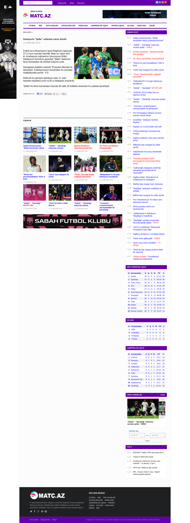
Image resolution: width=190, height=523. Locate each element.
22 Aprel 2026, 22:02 (107, 151)
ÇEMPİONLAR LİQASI (99, 26)
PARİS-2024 (83, 26)
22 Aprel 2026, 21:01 (31, 182)
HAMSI (162, 395)
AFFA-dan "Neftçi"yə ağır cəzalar (145, 468)
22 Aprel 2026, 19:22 (107, 180)
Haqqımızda (62, 3)
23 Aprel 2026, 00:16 (31, 151)
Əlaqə (72, 3)
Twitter (157, 2)
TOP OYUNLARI (52, 26)
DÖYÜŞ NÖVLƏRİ (68, 26)
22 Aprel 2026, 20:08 (82, 180)
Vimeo (42, 511)
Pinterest (165, 2)
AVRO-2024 (141, 26)
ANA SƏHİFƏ (27, 32)
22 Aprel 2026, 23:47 (56, 151)
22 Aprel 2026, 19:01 (56, 208)
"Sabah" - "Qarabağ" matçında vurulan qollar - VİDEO (140, 423)
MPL (40, 26)
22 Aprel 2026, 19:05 (31, 208)
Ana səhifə (34, 520)
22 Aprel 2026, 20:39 (56, 180)
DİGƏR (152, 26)
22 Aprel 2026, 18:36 (82, 208)
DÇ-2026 (130, 26)
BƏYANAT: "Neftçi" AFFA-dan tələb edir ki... (149, 453)
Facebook (160, 2)
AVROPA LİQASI (117, 26)
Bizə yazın (81, 3)
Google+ (162, 2)
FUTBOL (32, 26)
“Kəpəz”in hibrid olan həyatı (143, 457)
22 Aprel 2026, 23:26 (82, 151)
